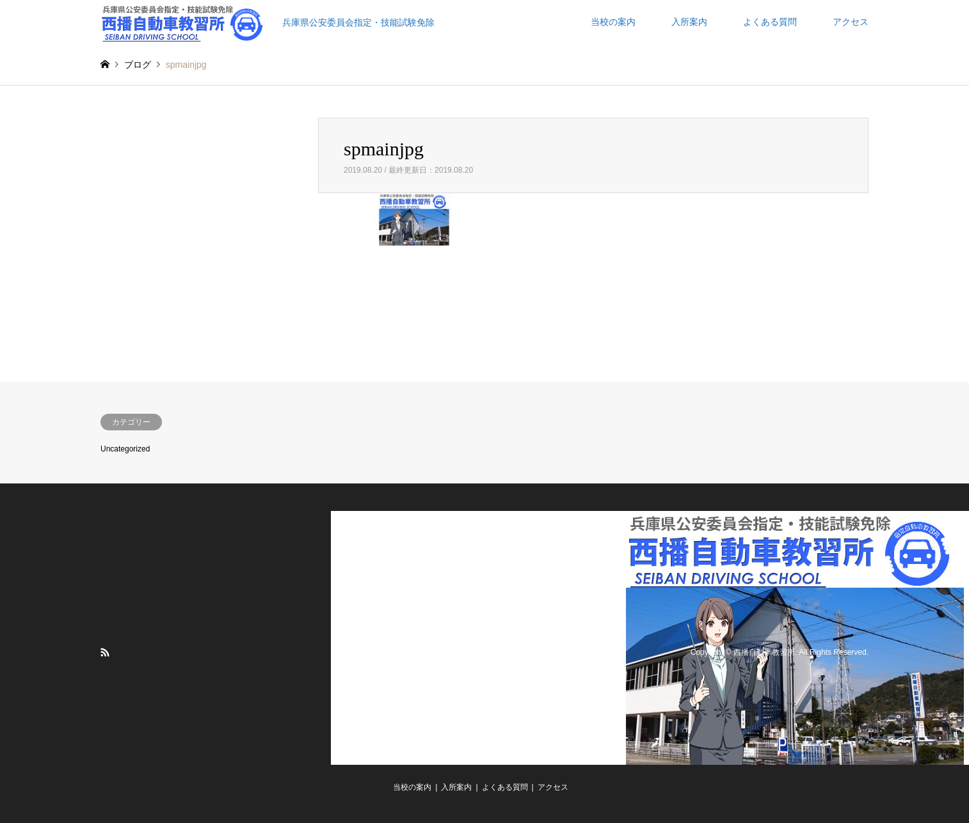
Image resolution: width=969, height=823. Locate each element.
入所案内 (689, 22)
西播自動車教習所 (764, 652)
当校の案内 (613, 22)
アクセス (851, 22)
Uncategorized (125, 448)
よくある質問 (770, 22)
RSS (104, 652)
